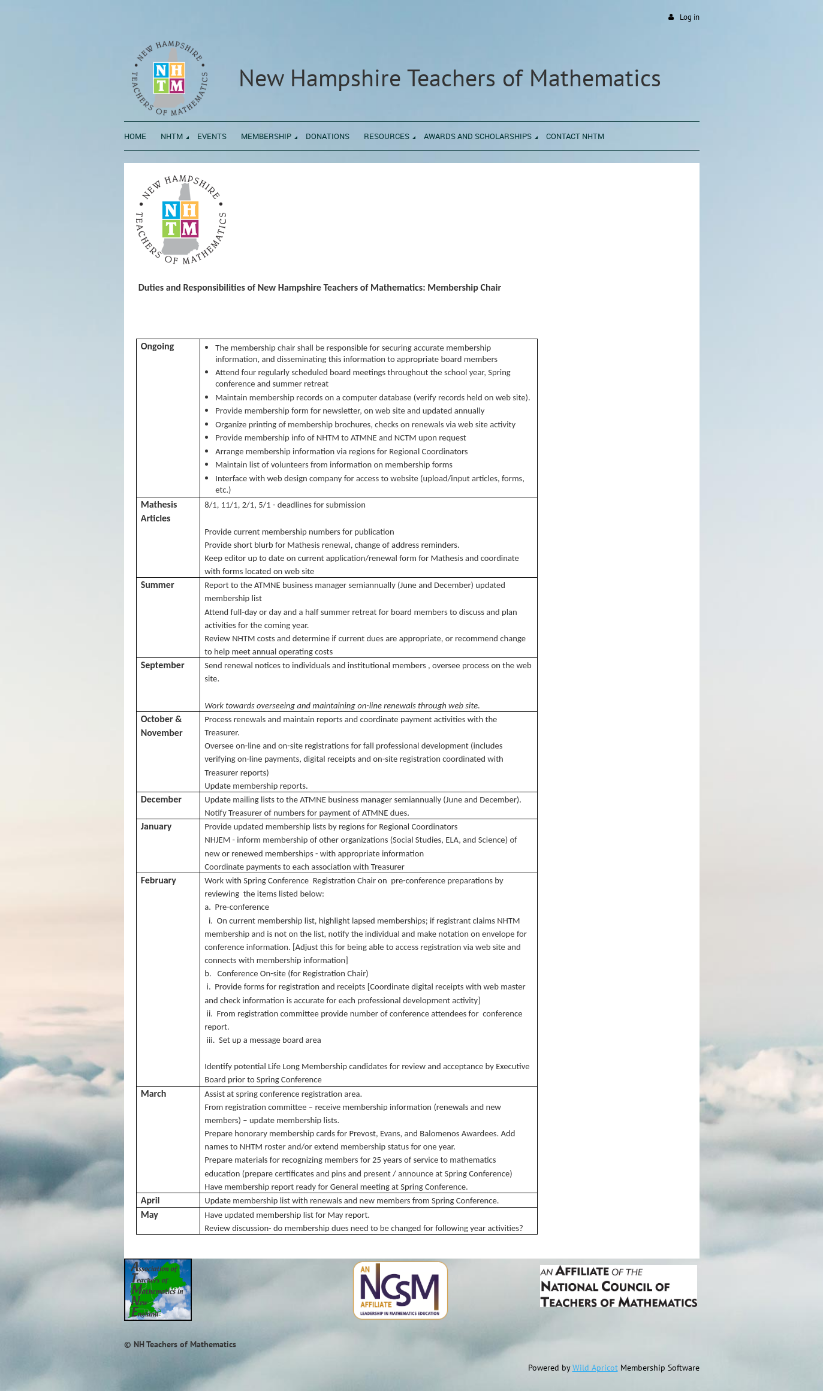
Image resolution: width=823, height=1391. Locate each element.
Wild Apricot (595, 1367)
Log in (690, 17)
